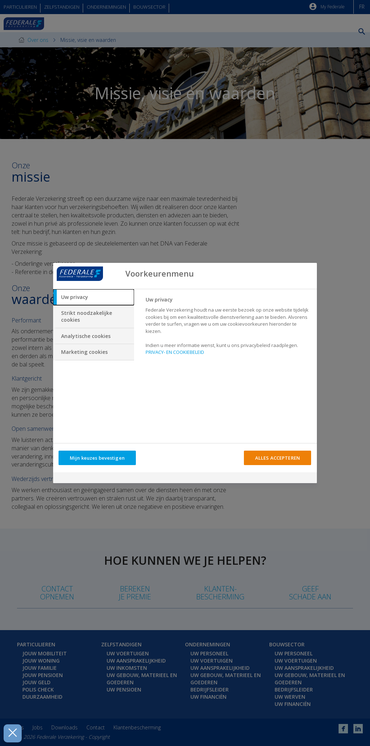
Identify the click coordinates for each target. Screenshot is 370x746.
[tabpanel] (228, 328)
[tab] (93, 297)
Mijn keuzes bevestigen (97, 458)
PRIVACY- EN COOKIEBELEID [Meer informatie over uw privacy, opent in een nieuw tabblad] (175, 352)
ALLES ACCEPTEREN (277, 458)
